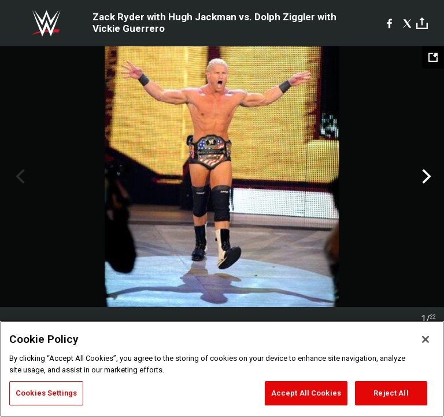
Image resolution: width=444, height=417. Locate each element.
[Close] (425, 339)
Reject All (390, 393)
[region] (222, 369)
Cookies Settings (46, 393)
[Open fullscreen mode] (433, 57)
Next (425, 176)
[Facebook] (389, 23)
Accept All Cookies (306, 393)
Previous (19, 176)
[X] (407, 23)
